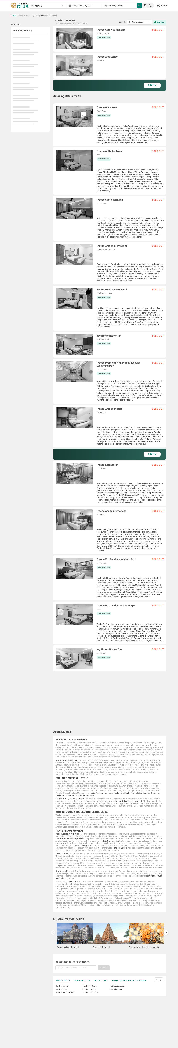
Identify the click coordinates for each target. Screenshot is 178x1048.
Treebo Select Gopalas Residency (145, 793)
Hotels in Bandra (120, 848)
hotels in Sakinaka (136, 838)
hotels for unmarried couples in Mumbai (124, 801)
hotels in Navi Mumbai (109, 841)
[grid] (109, 376)
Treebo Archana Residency (101, 793)
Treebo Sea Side (87, 795)
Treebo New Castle (121, 793)
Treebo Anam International (67, 795)
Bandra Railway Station (83, 845)
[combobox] (48, 6)
